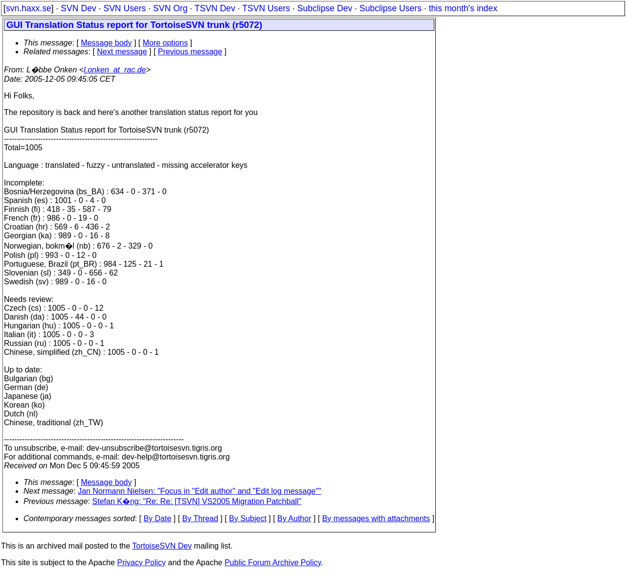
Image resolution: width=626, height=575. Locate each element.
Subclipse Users (390, 8)
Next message (122, 51)
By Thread (200, 518)
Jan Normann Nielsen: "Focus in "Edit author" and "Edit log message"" (199, 491)
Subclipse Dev (324, 8)
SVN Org (170, 8)
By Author (294, 518)
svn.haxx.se (28, 8)
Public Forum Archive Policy (272, 562)
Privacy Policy (141, 562)
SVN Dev (78, 8)
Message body (106, 43)
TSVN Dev (215, 8)
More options (165, 43)
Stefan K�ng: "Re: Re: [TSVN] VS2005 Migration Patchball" (197, 501)
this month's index (463, 8)
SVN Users (124, 8)
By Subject (247, 518)
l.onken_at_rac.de (115, 70)
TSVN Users (266, 8)
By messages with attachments (376, 518)
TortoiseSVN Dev (162, 546)
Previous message (190, 51)
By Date (157, 518)
